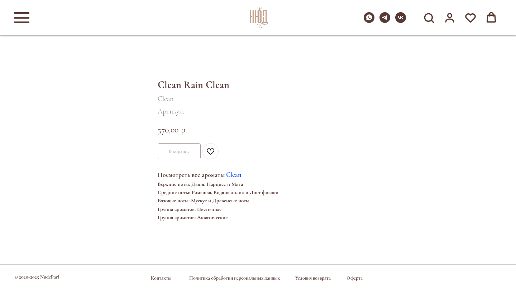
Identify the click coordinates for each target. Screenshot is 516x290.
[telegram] (384, 21)
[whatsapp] (369, 21)
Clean (233, 175)
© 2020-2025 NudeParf (36, 277)
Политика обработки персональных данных (234, 278)
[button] (429, 17)
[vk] (400, 21)
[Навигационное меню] (21, 18)
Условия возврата (313, 278)
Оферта (355, 278)
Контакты (161, 278)
